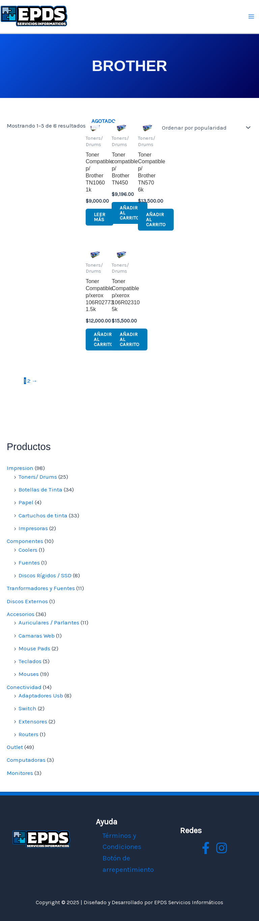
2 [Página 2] (28, 380)
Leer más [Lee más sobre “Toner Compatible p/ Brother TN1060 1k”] (99, 217)
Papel (26, 502)
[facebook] (205, 848)
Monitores (20, 773)
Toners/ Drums (38, 476)
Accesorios (20, 614)
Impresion (20, 468)
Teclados (30, 661)
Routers (28, 734)
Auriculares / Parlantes (49, 622)
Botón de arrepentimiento (128, 864)
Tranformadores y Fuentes (41, 588)
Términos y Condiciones (122, 841)
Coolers (28, 549)
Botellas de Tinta (40, 489)
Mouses (29, 674)
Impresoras (33, 528)
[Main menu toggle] (251, 16)
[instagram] (221, 848)
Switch (27, 708)
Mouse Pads (34, 648)
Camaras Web (37, 635)
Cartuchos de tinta (43, 515)
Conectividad (24, 687)
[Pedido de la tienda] (204, 127)
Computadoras (26, 759)
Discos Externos (27, 601)
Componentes (25, 541)
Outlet (15, 747)
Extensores (33, 721)
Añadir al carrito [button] (129, 213)
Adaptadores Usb (41, 695)
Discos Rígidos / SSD (45, 575)
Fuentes (29, 562)
